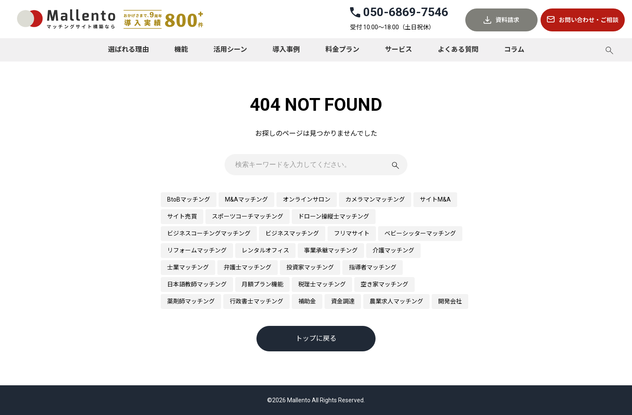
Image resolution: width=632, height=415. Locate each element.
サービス (398, 49)
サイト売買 (182, 216)
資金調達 (343, 301)
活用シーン (230, 49)
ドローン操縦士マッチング (333, 216)
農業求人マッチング (396, 301)
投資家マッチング (310, 267)
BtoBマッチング (188, 199)
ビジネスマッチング (292, 233)
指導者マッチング (372, 267)
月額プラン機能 (262, 284)
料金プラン (342, 49)
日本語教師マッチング (197, 284)
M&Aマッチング (246, 199)
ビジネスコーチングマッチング (209, 233)
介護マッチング (393, 250)
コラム (514, 49)
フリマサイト (352, 233)
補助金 (307, 301)
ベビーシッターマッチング (420, 233)
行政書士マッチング (256, 301)
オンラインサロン (306, 199)
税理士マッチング (322, 284)
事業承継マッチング (331, 250)
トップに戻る (316, 338)
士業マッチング (188, 267)
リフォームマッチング (197, 250)
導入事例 (286, 49)
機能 (181, 49)
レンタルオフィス (265, 250)
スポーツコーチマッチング (247, 216)
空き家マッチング (384, 284)
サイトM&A (435, 199)
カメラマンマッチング (375, 199)
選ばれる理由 (128, 49)
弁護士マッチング (247, 267)
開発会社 (450, 301)
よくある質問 (458, 49)
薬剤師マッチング (191, 301)
